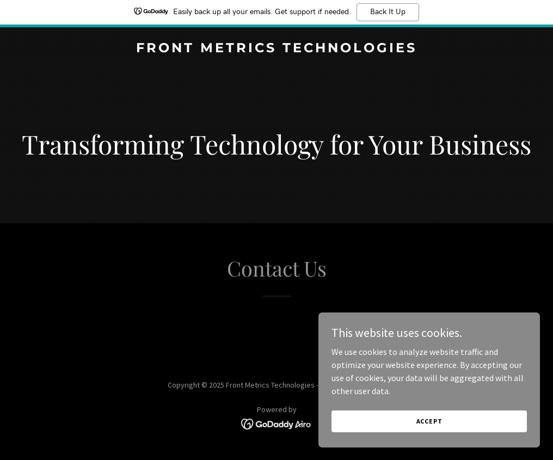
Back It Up (387, 12)
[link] (276, 49)
